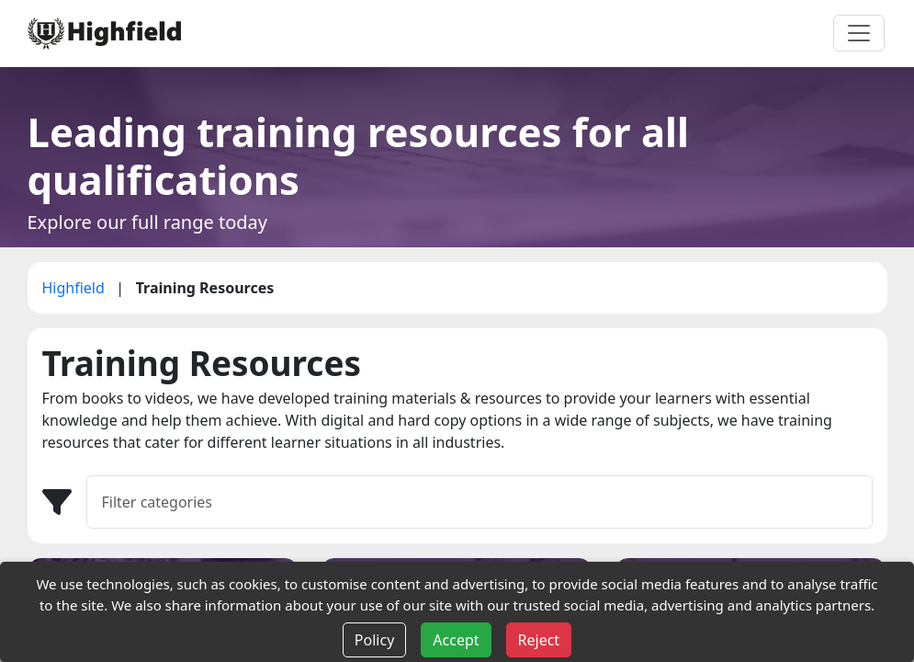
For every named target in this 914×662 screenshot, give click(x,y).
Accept (456, 640)
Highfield (75, 288)
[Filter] (479, 502)
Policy (374, 640)
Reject (539, 640)
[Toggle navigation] (859, 33)
